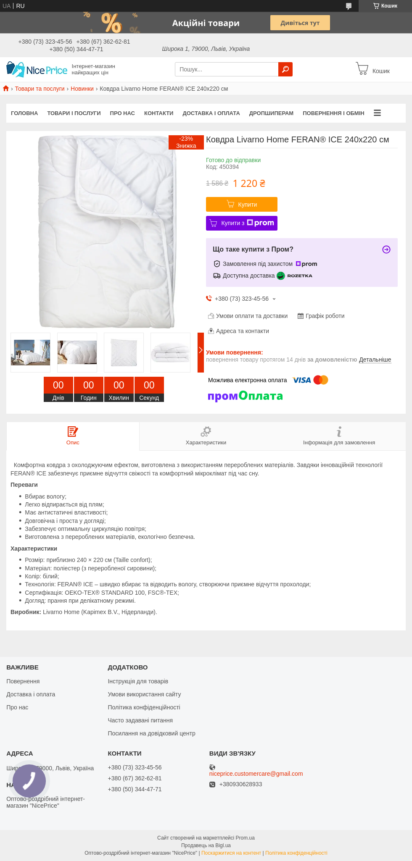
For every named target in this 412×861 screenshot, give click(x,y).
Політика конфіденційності (144, 707)
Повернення (23, 681)
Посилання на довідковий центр (151, 733)
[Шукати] (285, 69)
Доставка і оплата (211, 113)
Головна (24, 113)
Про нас (122, 113)
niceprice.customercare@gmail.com (256, 774)
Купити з (247, 223)
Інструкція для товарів (138, 681)
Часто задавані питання (140, 720)
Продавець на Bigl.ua (206, 845)
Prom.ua (245, 838)
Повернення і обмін (333, 113)
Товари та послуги (39, 88)
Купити (247, 204)
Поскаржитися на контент (231, 853)
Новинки (82, 88)
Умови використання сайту (144, 694)
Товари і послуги (73, 113)
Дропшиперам (271, 113)
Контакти (159, 113)
